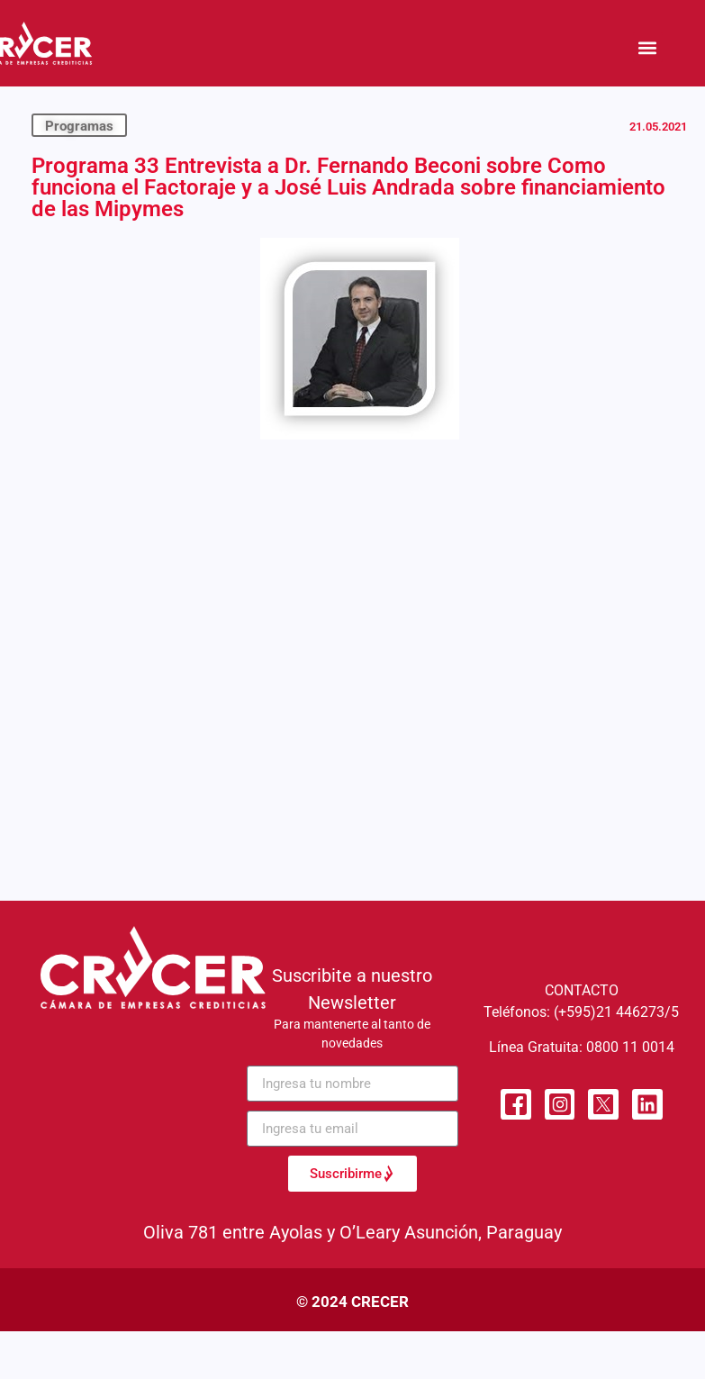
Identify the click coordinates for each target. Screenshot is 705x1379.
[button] (648, 47)
